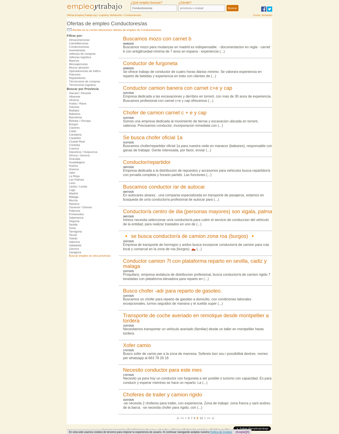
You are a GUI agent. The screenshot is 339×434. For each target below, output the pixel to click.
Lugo (72, 190)
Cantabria (75, 134)
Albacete (74, 96)
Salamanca (76, 217)
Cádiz (72, 131)
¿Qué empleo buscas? (146, 2)
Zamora (74, 248)
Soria (72, 228)
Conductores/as (79, 46)
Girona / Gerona (79, 155)
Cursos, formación (262, 15)
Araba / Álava (77, 103)
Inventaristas (77, 50)
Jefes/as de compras (82, 53)
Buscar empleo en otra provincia (89, 255)
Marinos (74, 60)
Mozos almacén (79, 67)
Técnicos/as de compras (84, 81)
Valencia (74, 241)
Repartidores (77, 78)
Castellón (75, 138)
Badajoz (74, 110)
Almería (74, 100)
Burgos (73, 124)
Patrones (74, 74)
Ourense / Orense (80, 207)
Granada (74, 158)
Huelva (73, 165)
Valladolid (75, 245)
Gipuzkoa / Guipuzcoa (83, 152)
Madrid (73, 193)
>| (212, 418)
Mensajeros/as (78, 64)
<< (182, 418)
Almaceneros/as (79, 40)
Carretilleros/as (78, 43)
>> (208, 418)
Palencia (74, 210)
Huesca (74, 169)
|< (178, 418)
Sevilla (73, 224)
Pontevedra (76, 214)
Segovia (74, 221)
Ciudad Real (77, 141)
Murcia (73, 200)
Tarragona (75, 231)
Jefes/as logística (80, 57)
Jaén (72, 172)
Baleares (74, 113)
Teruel (73, 235)
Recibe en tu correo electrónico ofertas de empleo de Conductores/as (114, 30)
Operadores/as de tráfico (85, 71)
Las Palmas (76, 179)
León (72, 183)
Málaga (73, 197)
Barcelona (75, 117)
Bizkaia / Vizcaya (80, 120)
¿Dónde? (184, 2)
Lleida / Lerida (78, 186)
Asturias (74, 107)
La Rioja (74, 176)
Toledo (73, 238)
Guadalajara (77, 162)
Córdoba (74, 145)
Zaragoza (75, 252)
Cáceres (74, 127)
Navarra (74, 203)
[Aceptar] (241, 432)
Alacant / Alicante (80, 93)
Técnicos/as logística (82, 84)
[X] (247, 432)
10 (201, 418)
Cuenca (74, 148)
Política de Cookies (221, 432)
